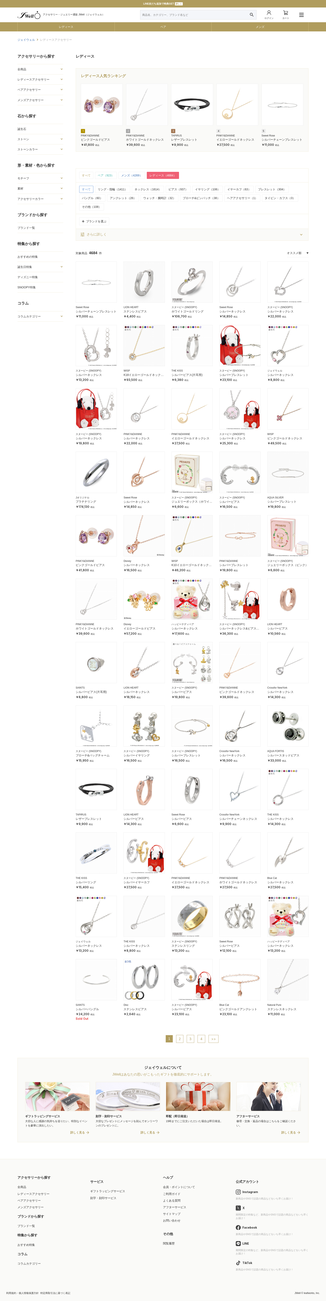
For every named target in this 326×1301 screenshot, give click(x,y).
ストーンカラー (27, 149)
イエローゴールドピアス (139, 628)
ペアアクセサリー (29, 89)
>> (213, 1039)
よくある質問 (171, 1200)
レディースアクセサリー (33, 79)
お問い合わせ (171, 1220)
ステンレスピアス (135, 311)
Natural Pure (274, 1005)
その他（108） (91, 206)
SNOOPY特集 (26, 287)
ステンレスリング (183, 945)
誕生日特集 (24, 267)
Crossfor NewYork (277, 687)
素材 (20, 188)
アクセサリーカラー (30, 199)
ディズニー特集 (27, 277)
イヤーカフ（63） (239, 189)
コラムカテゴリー (29, 316)
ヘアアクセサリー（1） (242, 198)
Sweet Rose (268, 135)
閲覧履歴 (169, 1243)
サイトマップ (171, 1214)
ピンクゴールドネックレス (284, 438)
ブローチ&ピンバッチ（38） (201, 198)
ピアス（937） (178, 189)
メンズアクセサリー (30, 100)
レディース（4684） (162, 175)
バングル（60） (92, 198)
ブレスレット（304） (272, 189)
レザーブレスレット (184, 139)
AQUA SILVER (275, 497)
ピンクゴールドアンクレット (238, 1009)
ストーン (23, 139)
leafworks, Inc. (312, 1293)
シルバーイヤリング (136, 755)
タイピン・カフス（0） (280, 198)
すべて (86, 175)
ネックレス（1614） (148, 189)
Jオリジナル (82, 497)
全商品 (21, 69)
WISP (126, 370)
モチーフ (23, 178)
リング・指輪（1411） (112, 189)
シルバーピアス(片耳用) (187, 375)
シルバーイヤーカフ (136, 882)
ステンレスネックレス (281, 1009)
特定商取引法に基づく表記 (55, 1293)
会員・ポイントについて (179, 1187)
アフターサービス (174, 1207)
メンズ (260, 26)
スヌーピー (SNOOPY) (184, 307)
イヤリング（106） (207, 189)
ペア (163, 26)
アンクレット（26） (123, 198)
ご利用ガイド (171, 1194)
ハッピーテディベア (183, 624)
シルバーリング (86, 882)
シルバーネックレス (232, 311)
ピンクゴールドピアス (95, 139)
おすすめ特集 (26, 1244)
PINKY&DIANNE (90, 135)
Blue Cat (272, 878)
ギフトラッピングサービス (107, 1191)
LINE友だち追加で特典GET (163, 3)
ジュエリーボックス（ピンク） (287, 565)
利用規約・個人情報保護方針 (22, 1293)
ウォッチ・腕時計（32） (159, 198)
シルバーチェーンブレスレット (282, 139)
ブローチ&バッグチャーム (93, 755)
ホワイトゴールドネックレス (145, 139)
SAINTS (80, 687)
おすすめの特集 (27, 256)
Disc (125, 1005)
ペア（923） (106, 175)
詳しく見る (77, 1132)
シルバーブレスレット (233, 375)
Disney (127, 561)
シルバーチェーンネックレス (238, 818)
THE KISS (177, 370)
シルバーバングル (87, 1009)
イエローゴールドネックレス (235, 139)
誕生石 (21, 129)
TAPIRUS (176, 135)
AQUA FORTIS (275, 751)
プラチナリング (86, 501)
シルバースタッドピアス (283, 755)
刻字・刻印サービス (103, 1198)
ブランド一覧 (26, 227)
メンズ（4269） (131, 175)
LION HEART (130, 307)
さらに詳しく (93, 235)
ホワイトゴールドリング (188, 311)
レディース (66, 26)
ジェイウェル (274, 370)
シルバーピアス (229, 501)
